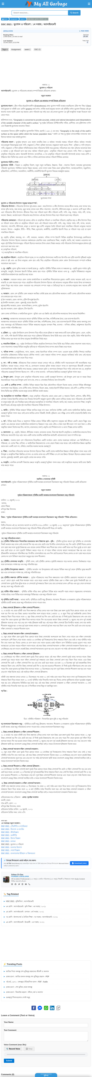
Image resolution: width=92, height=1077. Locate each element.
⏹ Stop (29, 1050)
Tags (4, 49)
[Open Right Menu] (89, 4)
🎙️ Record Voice (13, 1050)
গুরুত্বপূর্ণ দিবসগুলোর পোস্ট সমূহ (16, 997)
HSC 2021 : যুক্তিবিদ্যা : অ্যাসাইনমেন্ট (18, 901)
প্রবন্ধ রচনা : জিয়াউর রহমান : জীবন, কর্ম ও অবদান (23, 991)
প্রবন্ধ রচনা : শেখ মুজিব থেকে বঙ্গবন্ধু (17, 986)
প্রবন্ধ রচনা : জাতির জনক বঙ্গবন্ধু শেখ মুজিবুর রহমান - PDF (26, 976)
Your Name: (46, 1024)
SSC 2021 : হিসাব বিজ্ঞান (10, 838)
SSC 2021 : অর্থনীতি (9, 835)
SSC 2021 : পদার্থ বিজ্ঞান (10, 850)
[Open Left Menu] (3, 4)
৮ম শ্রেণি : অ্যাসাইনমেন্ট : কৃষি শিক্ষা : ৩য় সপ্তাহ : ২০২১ (24, 906)
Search (73, 13)
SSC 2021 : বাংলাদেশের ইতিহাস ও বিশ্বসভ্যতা (18, 853)
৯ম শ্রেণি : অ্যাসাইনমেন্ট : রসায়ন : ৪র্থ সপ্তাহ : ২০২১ (23, 911)
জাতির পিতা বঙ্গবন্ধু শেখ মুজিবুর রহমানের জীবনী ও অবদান (26, 971)
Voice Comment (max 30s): (15, 1046)
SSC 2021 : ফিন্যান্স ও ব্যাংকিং (12, 829)
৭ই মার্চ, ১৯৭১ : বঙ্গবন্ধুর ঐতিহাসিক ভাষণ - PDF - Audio (25, 981)
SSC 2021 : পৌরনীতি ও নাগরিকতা (14, 826)
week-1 (23, 18)
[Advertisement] (46, 67)
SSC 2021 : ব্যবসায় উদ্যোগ (11, 847)
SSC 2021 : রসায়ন (8, 841)
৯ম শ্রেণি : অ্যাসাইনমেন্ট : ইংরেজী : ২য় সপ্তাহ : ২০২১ (23, 921)
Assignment (14, 18)
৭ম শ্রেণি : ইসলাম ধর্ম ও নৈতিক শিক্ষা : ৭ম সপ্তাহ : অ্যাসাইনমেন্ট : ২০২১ (30, 916)
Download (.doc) (79, 863)
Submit (9, 1062)
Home (4, 18)
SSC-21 (37, 49)
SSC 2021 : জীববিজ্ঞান (10, 832)
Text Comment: (46, 1036)
